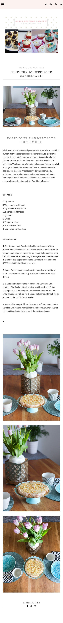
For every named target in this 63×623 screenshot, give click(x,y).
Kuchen (36, 603)
